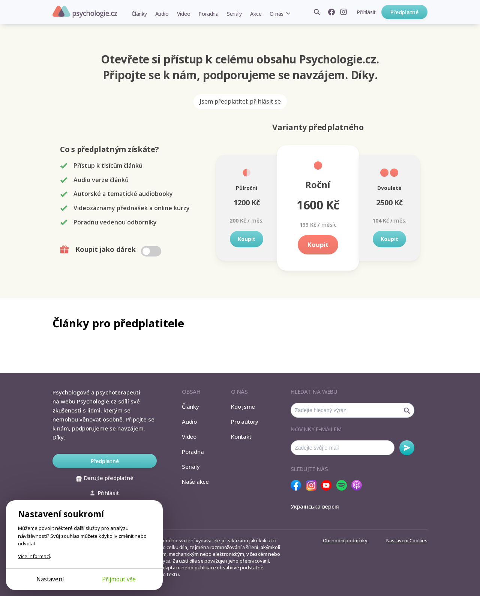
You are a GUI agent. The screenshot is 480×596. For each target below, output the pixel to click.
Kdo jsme (243, 406)
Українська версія (315, 506)
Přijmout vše (119, 579)
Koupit (246, 238)
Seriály (234, 13)
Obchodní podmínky (345, 540)
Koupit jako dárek (111, 249)
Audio (162, 13)
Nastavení (50, 579)
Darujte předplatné (105, 478)
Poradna (208, 13)
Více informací (34, 556)
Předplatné (404, 12)
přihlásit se (265, 101)
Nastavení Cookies (407, 540)
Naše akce (195, 481)
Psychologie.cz (84, 11)
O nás (277, 13)
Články (139, 13)
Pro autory (244, 421)
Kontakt (241, 436)
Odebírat (406, 447)
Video (183, 13)
